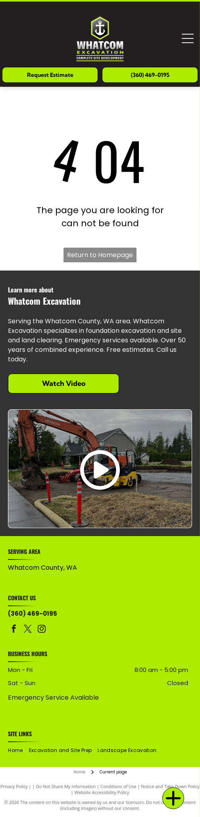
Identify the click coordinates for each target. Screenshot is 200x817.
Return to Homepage (100, 255)
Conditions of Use (118, 786)
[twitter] (28, 630)
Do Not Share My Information (66, 786)
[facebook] (14, 630)
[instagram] (42, 630)
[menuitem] (18, 750)
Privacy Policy (14, 786)
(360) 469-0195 (32, 613)
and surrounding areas (41, 576)
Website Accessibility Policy (102, 792)
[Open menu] (188, 38)
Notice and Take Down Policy (170, 786)
